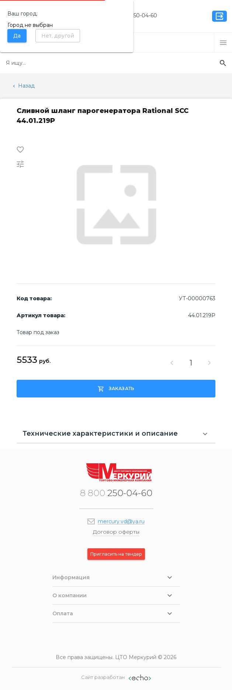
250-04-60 (135, 15)
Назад (23, 85)
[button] (223, 42)
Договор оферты (116, 531)
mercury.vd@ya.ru (121, 521)
